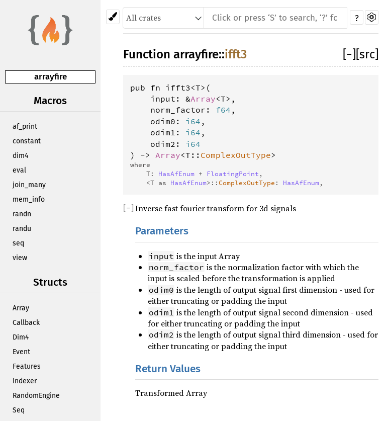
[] (349, 54)
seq (18, 243)
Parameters (161, 231)
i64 (193, 121)
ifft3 (236, 54)
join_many (29, 185)
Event (21, 352)
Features (27, 366)
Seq (19, 410)
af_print (25, 126)
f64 (223, 110)
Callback (26, 322)
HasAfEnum (176, 174)
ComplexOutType (236, 155)
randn (22, 214)
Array (21, 308)
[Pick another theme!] (113, 17)
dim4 (20, 155)
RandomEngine (36, 395)
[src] (367, 54)
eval (19, 170)
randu (22, 228)
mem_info (29, 199)
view (20, 258)
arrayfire (50, 76)
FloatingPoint (233, 174)
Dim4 (21, 337)
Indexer (25, 381)
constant (27, 141)
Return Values (168, 369)
